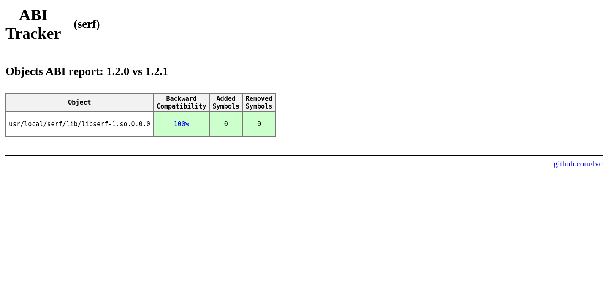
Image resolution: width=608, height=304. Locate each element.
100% (181, 124)
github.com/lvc (578, 163)
